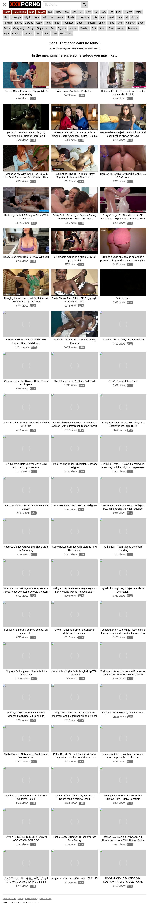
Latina (18, 22)
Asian (138, 12)
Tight (6, 33)
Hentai (60, 17)
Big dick (84, 28)
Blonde (70, 17)
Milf (81, 12)
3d (126, 17)
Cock (103, 12)
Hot (95, 12)
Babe (141, 22)
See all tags (66, 33)
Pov (53, 28)
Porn (111, 28)
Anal (67, 12)
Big (50, 12)
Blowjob (29, 22)
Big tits (134, 17)
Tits (111, 12)
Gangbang (18, 28)
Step (102, 17)
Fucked (128, 12)
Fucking (8, 22)
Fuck (118, 12)
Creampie (16, 17)
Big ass (62, 28)
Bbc (6, 17)
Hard (111, 17)
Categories (20, 12)
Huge (111, 22)
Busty (30, 28)
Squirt (102, 28)
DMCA (20, 891)
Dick (44, 17)
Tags (31, 12)
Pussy (58, 12)
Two (54, 33)
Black (57, 22)
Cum (119, 17)
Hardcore (90, 22)
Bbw (46, 33)
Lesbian (73, 28)
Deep (79, 22)
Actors (41, 12)
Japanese (68, 22)
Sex (88, 12)
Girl (51, 17)
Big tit (27, 17)
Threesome (83, 17)
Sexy (39, 22)
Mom (120, 22)
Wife (94, 17)
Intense (121, 28)
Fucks (7, 28)
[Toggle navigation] (6, 4)
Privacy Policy (31, 891)
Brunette (16, 33)
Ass (74, 12)
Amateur (130, 22)
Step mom (42, 28)
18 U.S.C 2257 (9, 891)
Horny (48, 22)
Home (7, 12)
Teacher (28, 33)
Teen (36, 17)
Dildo (38, 33)
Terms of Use (46, 891)
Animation (133, 28)
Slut (94, 28)
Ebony (102, 22)
